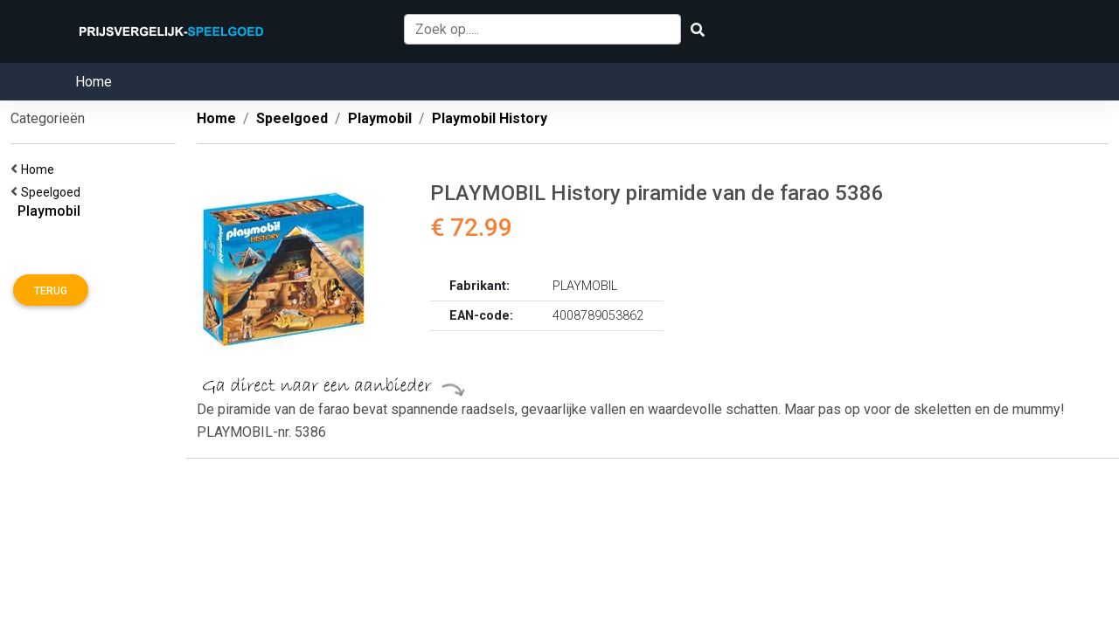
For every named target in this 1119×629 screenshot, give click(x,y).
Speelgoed (53, 192)
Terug (50, 291)
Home (93, 81)
